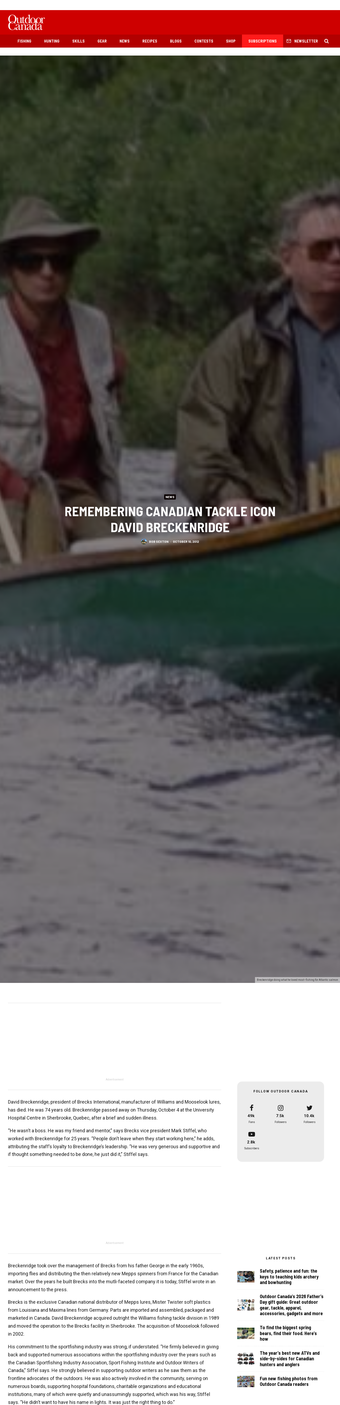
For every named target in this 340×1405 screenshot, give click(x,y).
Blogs (176, 41)
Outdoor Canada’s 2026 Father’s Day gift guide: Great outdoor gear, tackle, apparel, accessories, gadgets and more (292, 1305)
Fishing (24, 41)
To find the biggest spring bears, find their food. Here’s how (288, 1334)
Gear (102, 41)
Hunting (52, 41)
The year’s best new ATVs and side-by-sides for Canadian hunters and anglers (290, 1362)
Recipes (149, 41)
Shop (231, 41)
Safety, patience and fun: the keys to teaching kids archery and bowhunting (289, 1276)
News (125, 41)
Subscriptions (262, 41)
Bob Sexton (158, 542)
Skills (78, 41)
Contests (203, 41)
